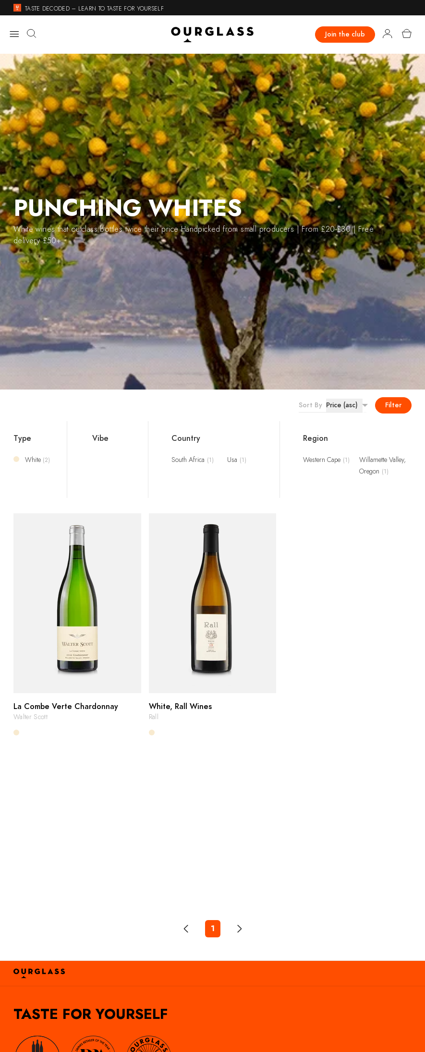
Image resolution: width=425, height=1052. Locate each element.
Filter (393, 405)
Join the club (345, 34)
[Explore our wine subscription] (345, 34)
